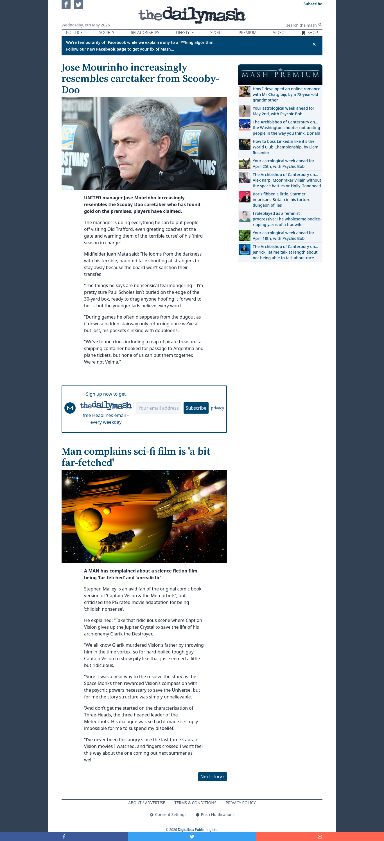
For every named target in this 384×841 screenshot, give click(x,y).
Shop (309, 32)
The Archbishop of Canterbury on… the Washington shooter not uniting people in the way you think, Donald (286, 127)
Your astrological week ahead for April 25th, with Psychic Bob (283, 163)
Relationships (145, 32)
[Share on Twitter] (192, 836)
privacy (217, 408)
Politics (74, 32)
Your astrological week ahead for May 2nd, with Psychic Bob (283, 110)
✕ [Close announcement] (314, 44)
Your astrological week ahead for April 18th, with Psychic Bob (283, 235)
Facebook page (111, 49)
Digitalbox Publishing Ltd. (198, 829)
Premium (247, 32)
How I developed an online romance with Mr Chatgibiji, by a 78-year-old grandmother (286, 94)
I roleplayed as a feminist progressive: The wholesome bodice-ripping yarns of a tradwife (287, 219)
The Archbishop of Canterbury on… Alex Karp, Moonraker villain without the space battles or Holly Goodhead (287, 180)
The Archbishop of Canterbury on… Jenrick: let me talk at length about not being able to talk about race (285, 252)
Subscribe (196, 408)
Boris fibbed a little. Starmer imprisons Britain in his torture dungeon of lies (281, 199)
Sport (216, 32)
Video (278, 32)
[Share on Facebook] (64, 836)
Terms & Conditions (195, 802)
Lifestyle (185, 32)
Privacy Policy (241, 802)
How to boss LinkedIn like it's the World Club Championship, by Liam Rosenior (285, 147)
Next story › (212, 777)
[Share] (320, 836)
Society (106, 32)
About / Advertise (146, 802)
